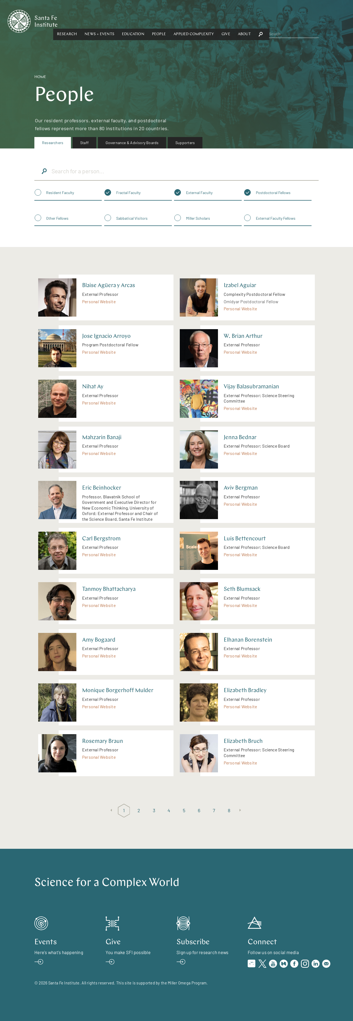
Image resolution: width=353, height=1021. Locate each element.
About (296, 21)
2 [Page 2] (138, 810)
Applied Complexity (246, 21)
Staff (84, 142)
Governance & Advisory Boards (132, 142)
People (211, 21)
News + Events (151, 21)
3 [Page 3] (154, 810)
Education (185, 21)
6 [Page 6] (199, 810)
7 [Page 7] (214, 810)
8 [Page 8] (229, 810)
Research (119, 21)
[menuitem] (52, 142)
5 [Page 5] (184, 810)
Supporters (185, 142)
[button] (119, 21)
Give (277, 21)
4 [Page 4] (168, 810)
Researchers (52, 142)
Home (40, 77)
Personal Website (99, 301)
